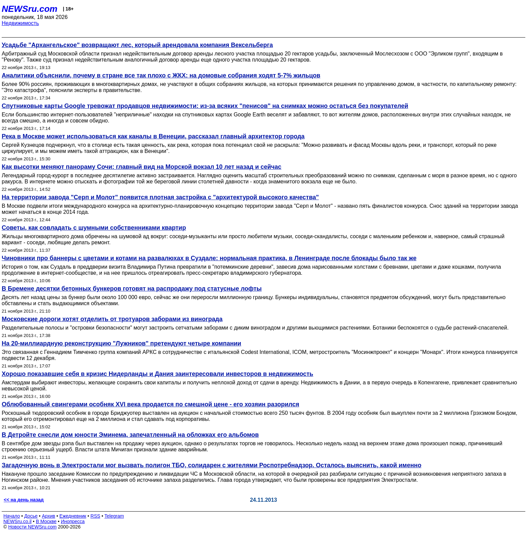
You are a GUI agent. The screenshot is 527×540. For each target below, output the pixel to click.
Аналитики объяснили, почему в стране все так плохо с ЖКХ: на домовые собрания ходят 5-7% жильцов (161, 75)
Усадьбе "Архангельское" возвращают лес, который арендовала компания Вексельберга (137, 45)
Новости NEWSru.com (32, 527)
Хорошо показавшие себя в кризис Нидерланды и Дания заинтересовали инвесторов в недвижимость (157, 373)
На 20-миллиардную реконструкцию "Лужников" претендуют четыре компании (121, 343)
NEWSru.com (30, 9)
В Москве (46, 521)
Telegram (114, 516)
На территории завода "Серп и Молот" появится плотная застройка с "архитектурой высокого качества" (160, 197)
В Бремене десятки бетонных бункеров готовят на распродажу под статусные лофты (132, 288)
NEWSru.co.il (17, 521)
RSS (95, 516)
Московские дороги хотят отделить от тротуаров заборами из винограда (112, 319)
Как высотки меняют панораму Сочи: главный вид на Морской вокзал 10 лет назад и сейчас (141, 166)
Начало (11, 516)
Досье (31, 516)
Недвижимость (20, 23)
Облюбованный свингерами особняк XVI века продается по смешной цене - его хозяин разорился (150, 404)
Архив (48, 516)
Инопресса (73, 521)
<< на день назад (24, 499)
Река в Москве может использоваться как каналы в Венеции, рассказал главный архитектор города (153, 136)
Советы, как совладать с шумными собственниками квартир (94, 227)
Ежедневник (73, 516)
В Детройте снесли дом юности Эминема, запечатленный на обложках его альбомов (130, 434)
